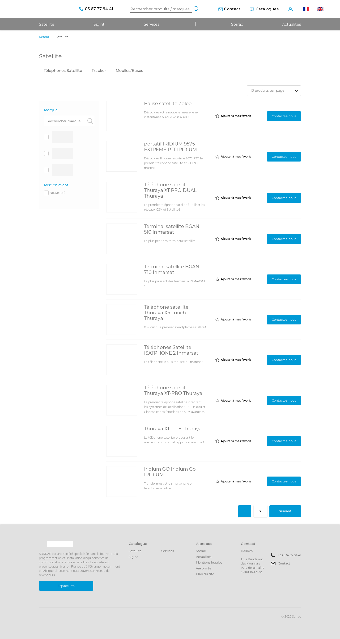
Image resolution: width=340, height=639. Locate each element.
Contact (284, 563)
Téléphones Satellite (63, 70)
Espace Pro (66, 586)
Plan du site (205, 574)
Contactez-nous (284, 116)
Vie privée (203, 568)
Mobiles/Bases (129, 70)
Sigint (133, 557)
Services (151, 24)
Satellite (135, 551)
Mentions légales (209, 562)
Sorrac (237, 24)
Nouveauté (54, 193)
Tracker (99, 70)
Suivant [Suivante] (285, 511)
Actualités (291, 24)
